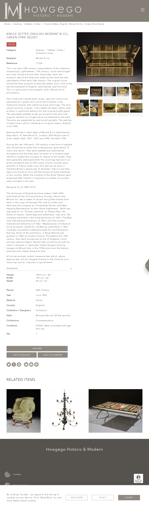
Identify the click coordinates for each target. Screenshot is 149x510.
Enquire (37, 348)
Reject (103, 497)
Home (7, 24)
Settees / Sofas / (33, 24)
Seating (18, 24)
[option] (24, 411)
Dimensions (39, 268)
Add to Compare (52, 355)
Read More (77, 497)
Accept (129, 497)
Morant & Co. (43, 58)
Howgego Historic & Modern (74, 449)
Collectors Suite (44, 53)
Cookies (13, 474)
